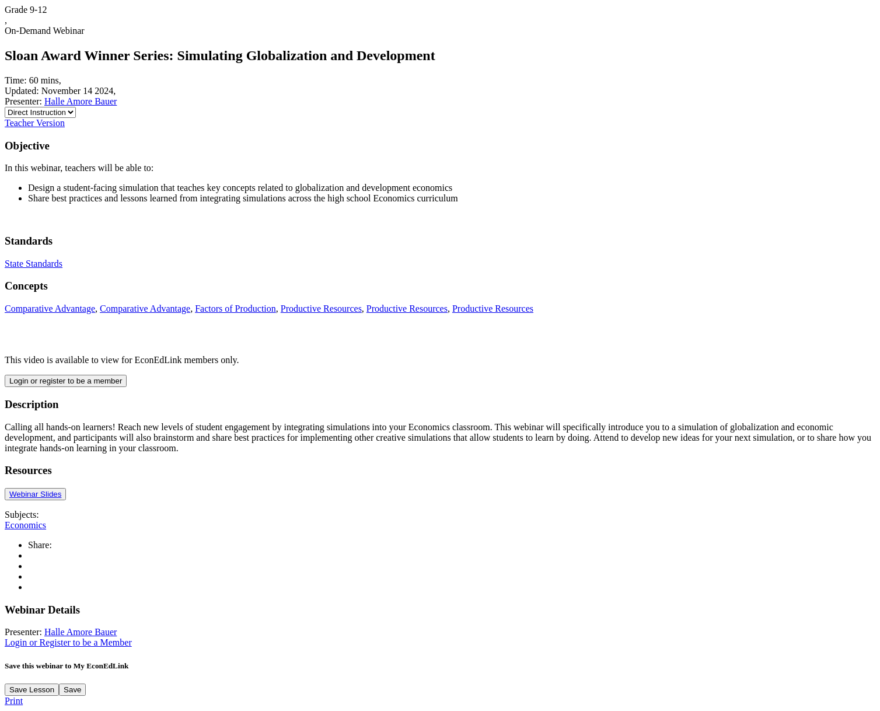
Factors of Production (235, 308)
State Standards (33, 264)
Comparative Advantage (50, 308)
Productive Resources (321, 308)
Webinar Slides (35, 494)
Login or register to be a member (65, 381)
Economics (25, 525)
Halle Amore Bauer (80, 101)
